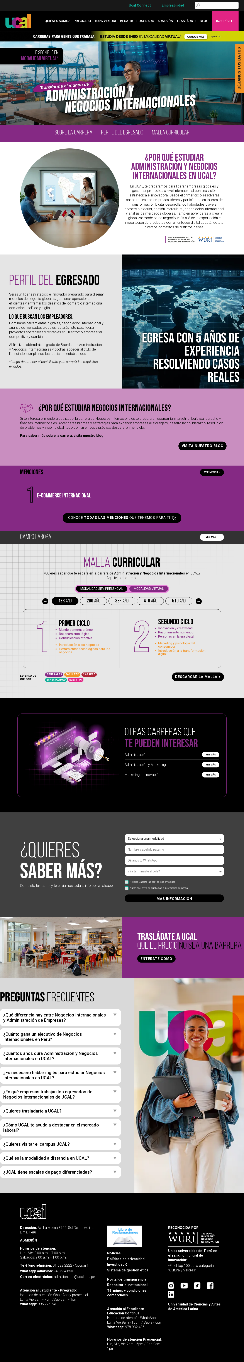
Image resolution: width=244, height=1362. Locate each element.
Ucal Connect (140, 5)
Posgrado (145, 21)
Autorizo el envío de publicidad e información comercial (156, 888)
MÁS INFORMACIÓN (174, 899)
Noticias (114, 1253)
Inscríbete (225, 21)
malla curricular (171, 132)
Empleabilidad (173, 5)
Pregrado (82, 21)
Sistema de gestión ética (127, 1270)
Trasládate (186, 21)
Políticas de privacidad (125, 1259)
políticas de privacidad (163, 881)
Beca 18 (126, 21)
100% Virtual (105, 21)
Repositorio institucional (127, 1285)
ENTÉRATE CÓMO (156, 959)
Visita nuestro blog (202, 446)
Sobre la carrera (73, 132)
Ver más (210, 754)
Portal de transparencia (126, 1279)
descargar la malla (198, 677)
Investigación (118, 1264)
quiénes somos (57, 21)
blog (204, 21)
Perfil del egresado (122, 132)
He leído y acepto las (150, 882)
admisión (165, 21)
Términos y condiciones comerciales (127, 1292)
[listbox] (174, 838)
